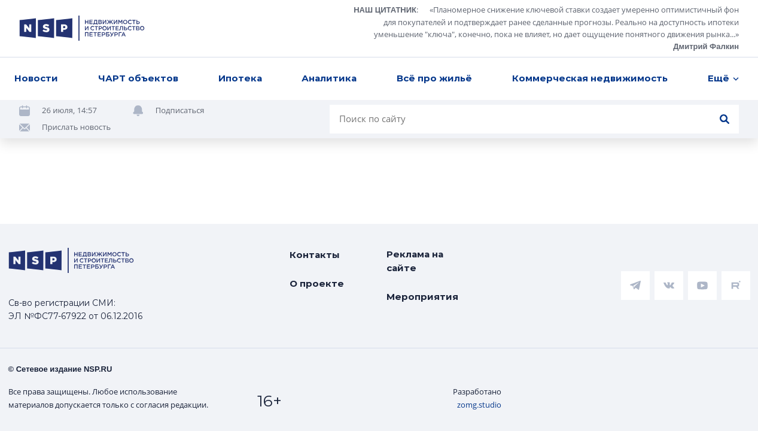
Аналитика (329, 78)
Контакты (315, 254)
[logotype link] (82, 28)
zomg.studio (479, 404)
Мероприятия (422, 296)
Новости (36, 78)
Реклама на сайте (414, 261)
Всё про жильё (434, 78)
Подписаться (180, 110)
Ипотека (240, 78)
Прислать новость (76, 127)
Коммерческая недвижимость (590, 78)
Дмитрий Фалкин (706, 46)
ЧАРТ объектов (138, 78)
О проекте (317, 283)
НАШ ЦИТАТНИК (385, 9)
